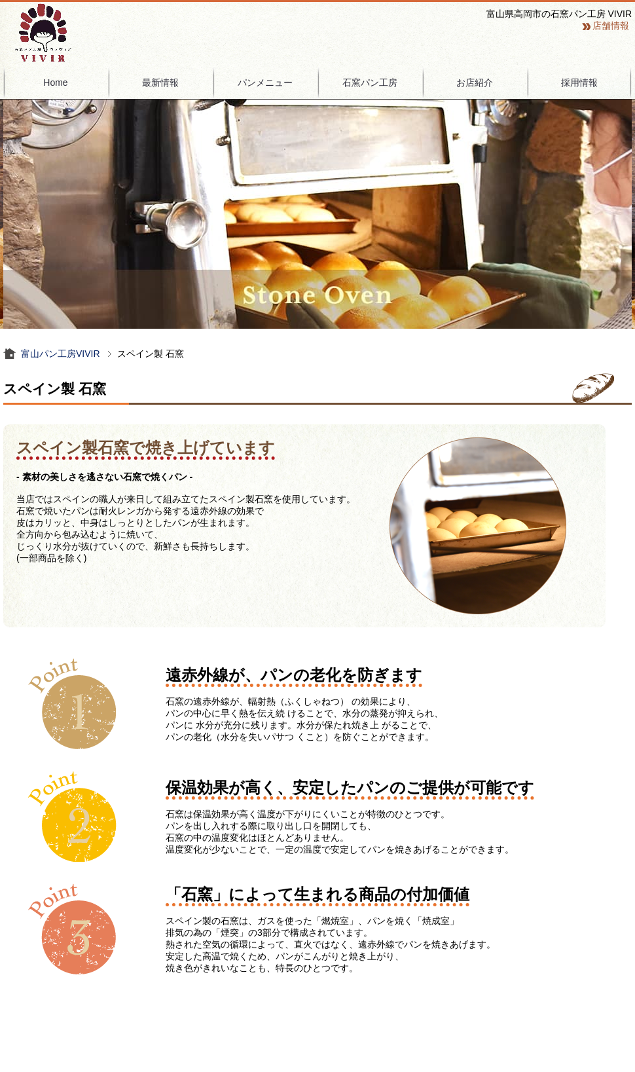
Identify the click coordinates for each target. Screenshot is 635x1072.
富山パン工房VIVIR (60, 353)
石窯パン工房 (369, 82)
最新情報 (160, 82)
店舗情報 (610, 25)
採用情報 (579, 82)
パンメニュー (265, 82)
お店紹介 (474, 82)
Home (55, 82)
